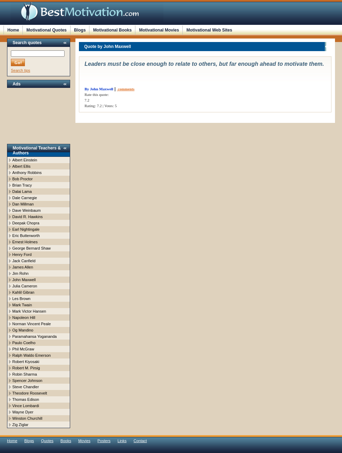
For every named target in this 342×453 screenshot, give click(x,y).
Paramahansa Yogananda (34, 336)
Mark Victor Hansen (29, 311)
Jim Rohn (20, 273)
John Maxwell (24, 280)
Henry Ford (22, 254)
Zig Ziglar (20, 425)
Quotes (47, 441)
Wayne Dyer (22, 412)
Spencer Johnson (27, 380)
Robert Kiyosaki (25, 362)
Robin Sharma (24, 374)
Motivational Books (112, 30)
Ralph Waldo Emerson (31, 355)
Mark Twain (22, 305)
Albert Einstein (24, 160)
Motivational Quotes (46, 30)
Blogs (80, 30)
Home (13, 30)
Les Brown (21, 299)
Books (65, 441)
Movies (84, 441)
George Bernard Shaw (31, 248)
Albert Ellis (21, 166)
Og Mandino (22, 330)
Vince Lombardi (25, 406)
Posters (104, 441)
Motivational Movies (159, 30)
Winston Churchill (27, 418)
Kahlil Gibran (23, 292)
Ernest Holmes (25, 242)
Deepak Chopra (25, 223)
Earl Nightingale (26, 229)
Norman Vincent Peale (31, 324)
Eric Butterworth (26, 236)
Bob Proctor (22, 179)
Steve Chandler (25, 387)
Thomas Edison (25, 399)
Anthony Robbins (27, 172)
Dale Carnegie (24, 198)
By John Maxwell (99, 89)
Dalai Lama (22, 191)
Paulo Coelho (23, 343)
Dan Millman (23, 204)
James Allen (22, 267)
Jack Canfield (23, 261)
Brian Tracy (22, 185)
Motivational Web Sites (209, 30)
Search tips (20, 70)
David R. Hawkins (27, 217)
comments (125, 89)
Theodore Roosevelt (29, 393)
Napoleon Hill (23, 317)
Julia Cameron (24, 286)
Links (122, 441)
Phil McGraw (23, 349)
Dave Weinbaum (26, 210)
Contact (140, 441)
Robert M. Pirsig (26, 368)
